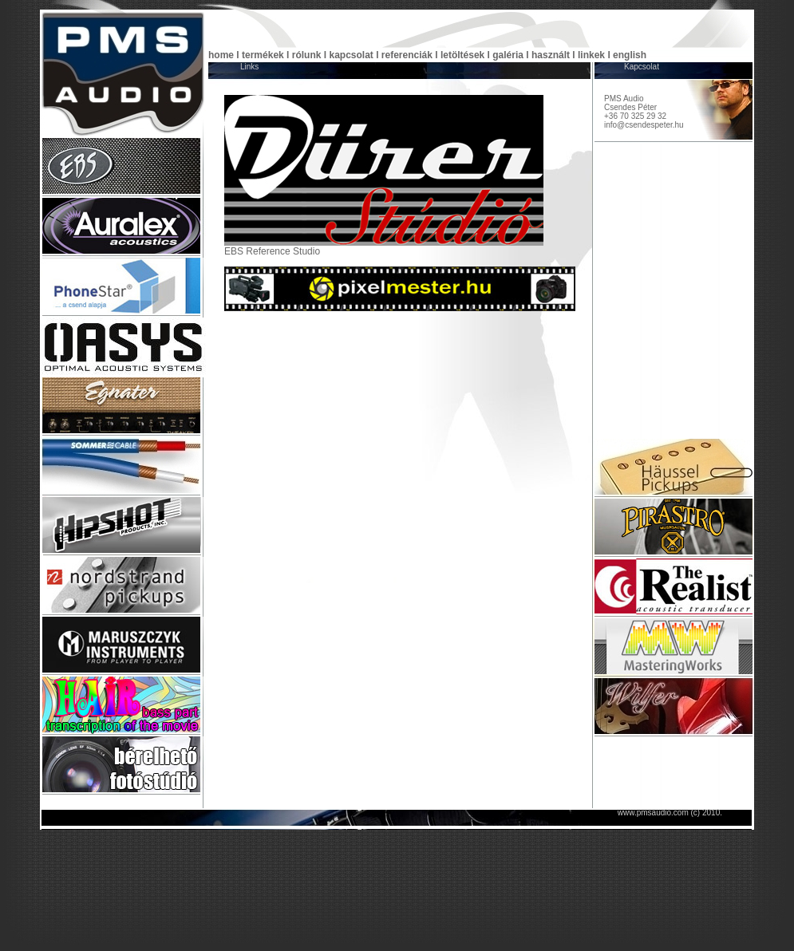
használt (550, 55)
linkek (591, 55)
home (221, 55)
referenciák (407, 55)
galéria (507, 55)
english (629, 55)
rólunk (307, 55)
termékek (263, 55)
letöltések (462, 55)
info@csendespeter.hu (644, 124)
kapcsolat (351, 55)
